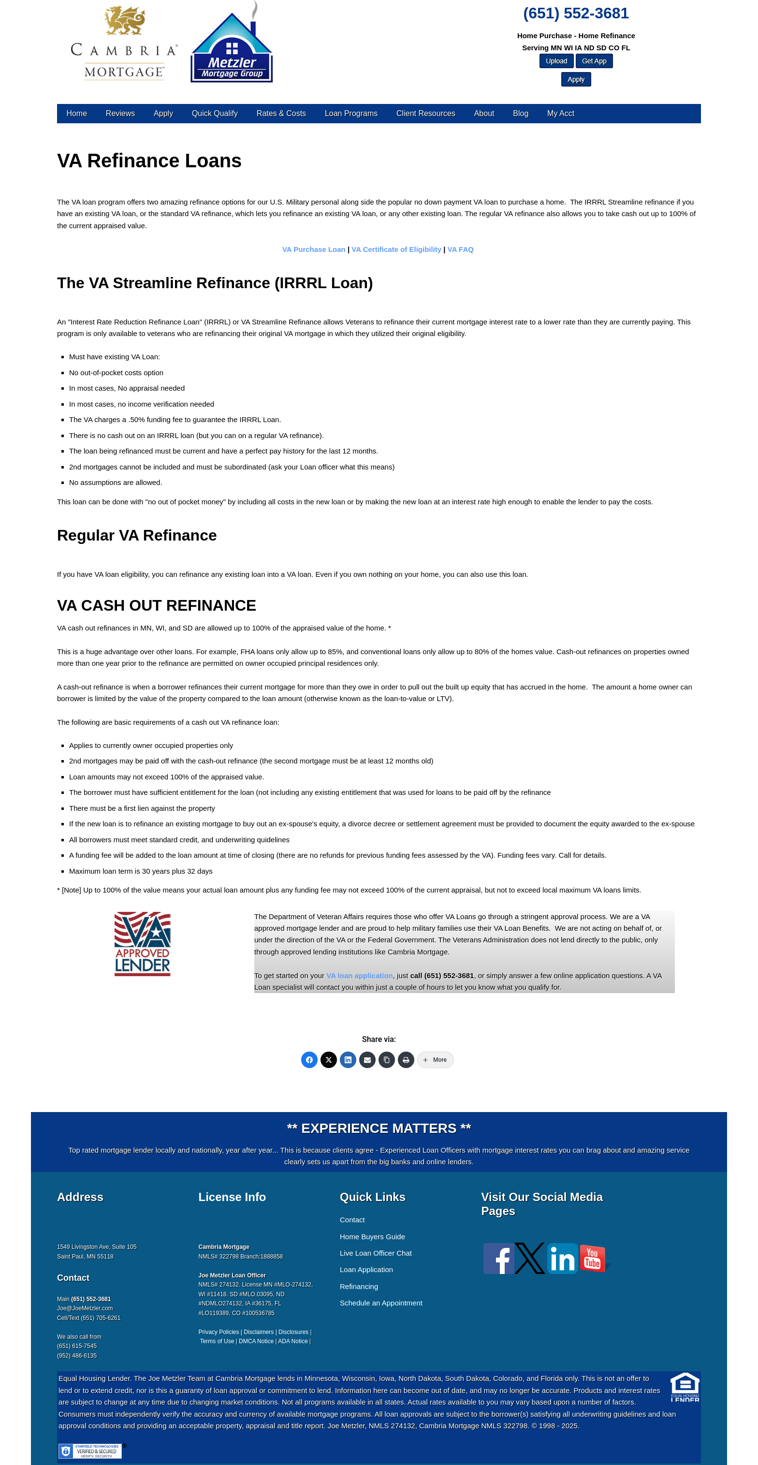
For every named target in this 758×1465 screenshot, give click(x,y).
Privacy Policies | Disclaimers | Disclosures (254, 1332)
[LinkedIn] (348, 1060)
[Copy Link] (387, 1060)
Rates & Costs (281, 113)
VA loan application (359, 975)
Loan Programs (351, 113)
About (484, 113)
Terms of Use (217, 1341)
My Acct (560, 113)
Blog (520, 113)
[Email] (367, 1060)
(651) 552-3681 (576, 13)
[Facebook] (309, 1060)
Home (76, 113)
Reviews (120, 113)
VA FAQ (461, 249)
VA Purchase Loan (314, 249)
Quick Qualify (215, 113)
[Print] (406, 1060)
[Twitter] (329, 1060)
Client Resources (425, 113)
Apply (163, 113)
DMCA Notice (256, 1341)
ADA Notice (292, 1341)
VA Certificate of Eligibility (397, 249)
